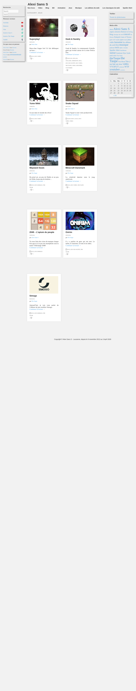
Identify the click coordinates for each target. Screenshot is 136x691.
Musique (78, 8)
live (117, 45)
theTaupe (115, 58)
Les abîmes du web (92, 8)
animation (117, 32)
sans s (121, 48)
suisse (113, 52)
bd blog (130, 32)
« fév (115, 95)
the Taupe (69, 65)
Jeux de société (70, 63)
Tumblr (5, 39)
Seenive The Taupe (8, 36)
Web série (79, 65)
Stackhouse (123, 50)
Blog (47, 8)
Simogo (33, 296)
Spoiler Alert (127, 8)
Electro (112, 37)
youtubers (122, 70)
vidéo (126, 63)
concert (126, 34)
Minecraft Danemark (75, 168)
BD (53, 8)
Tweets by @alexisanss (117, 17)
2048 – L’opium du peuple (41, 232)
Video (40, 8)
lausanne (118, 42)
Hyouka (14, 47)
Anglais (69, 58)
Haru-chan (34, 44)
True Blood (121, 61)
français (117, 37)
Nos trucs (31, 8)
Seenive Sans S (7, 33)
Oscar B (5, 54)
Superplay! (34, 39)
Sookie (126, 48)
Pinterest (5, 26)
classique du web (118, 34)
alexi (111, 29)
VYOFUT (114, 66)
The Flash (119, 55)
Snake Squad (72, 103)
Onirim (69, 232)
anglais (112, 32)
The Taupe (70, 44)
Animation (61, 8)
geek (111, 40)
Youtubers (69, 67)
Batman (123, 32)
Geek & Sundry (73, 39)
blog (111, 34)
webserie (121, 67)
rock (117, 47)
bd (127, 32)
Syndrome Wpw (121, 53)
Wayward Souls (36, 168)
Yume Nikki (34, 103)
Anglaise (68, 60)
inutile (118, 40)
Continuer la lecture (37, 52)
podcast (112, 48)
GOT (114, 40)
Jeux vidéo (37, 56)
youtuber (115, 69)
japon (122, 40)
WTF (126, 66)
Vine (4, 29)
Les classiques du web (111, 8)
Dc (131, 34)
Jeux (70, 8)
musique (123, 44)
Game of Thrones (126, 37)
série (114, 55)
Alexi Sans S (6, 47)
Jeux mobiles (38, 185)
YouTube (5, 22)
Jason (125, 40)
